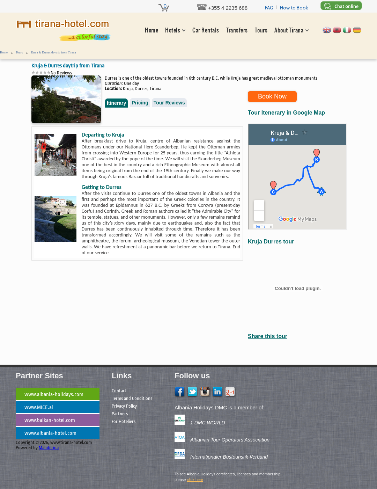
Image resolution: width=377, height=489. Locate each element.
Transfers (237, 30)
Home (151, 30)
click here (195, 479)
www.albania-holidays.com (53, 394)
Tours (261, 30)
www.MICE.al (38, 407)
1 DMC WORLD (207, 422)
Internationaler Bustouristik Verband (229, 457)
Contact (119, 390)
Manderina (49, 447)
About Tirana (288, 30)
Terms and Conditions (132, 398)
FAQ (269, 8)
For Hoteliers (123, 421)
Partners (120, 413)
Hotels (172, 30)
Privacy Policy (124, 406)
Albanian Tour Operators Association (229, 440)
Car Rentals (205, 30)
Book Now (272, 96)
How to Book (294, 8)
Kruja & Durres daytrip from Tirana (53, 52)
